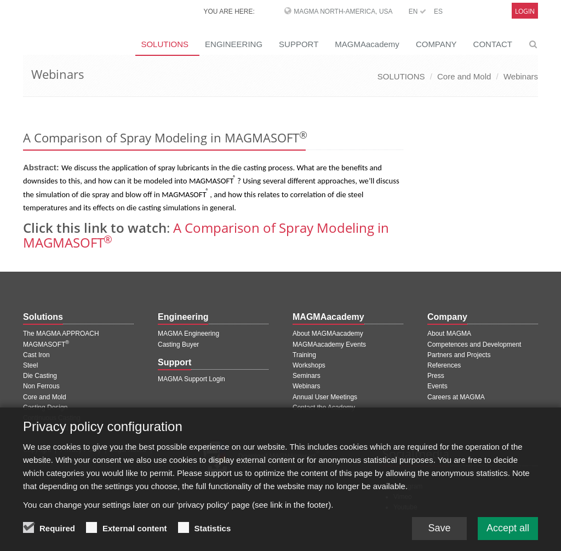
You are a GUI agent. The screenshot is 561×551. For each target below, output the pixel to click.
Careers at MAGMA (456, 397)
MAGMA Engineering (188, 333)
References (444, 365)
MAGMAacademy (367, 44)
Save (439, 535)
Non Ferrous (41, 386)
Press (435, 376)
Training (304, 355)
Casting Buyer (178, 344)
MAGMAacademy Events (329, 344)
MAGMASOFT (46, 344)
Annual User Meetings (325, 397)
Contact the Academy (324, 407)
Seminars (306, 376)
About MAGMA (449, 333)
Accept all (507, 535)
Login (525, 11)
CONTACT (492, 44)
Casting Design (45, 407)
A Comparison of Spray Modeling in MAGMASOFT (206, 235)
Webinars (520, 76)
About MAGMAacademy (328, 333)
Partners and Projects (458, 355)
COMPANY (436, 44)
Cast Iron (36, 355)
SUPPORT (298, 44)
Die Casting (40, 376)
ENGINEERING (233, 44)
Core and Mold (464, 76)
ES (438, 11)
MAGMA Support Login (191, 379)
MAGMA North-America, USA (343, 11)
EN (417, 11)
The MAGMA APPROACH (61, 333)
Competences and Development (474, 344)
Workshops (309, 365)
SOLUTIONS (164, 44)
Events (437, 386)
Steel (30, 365)
